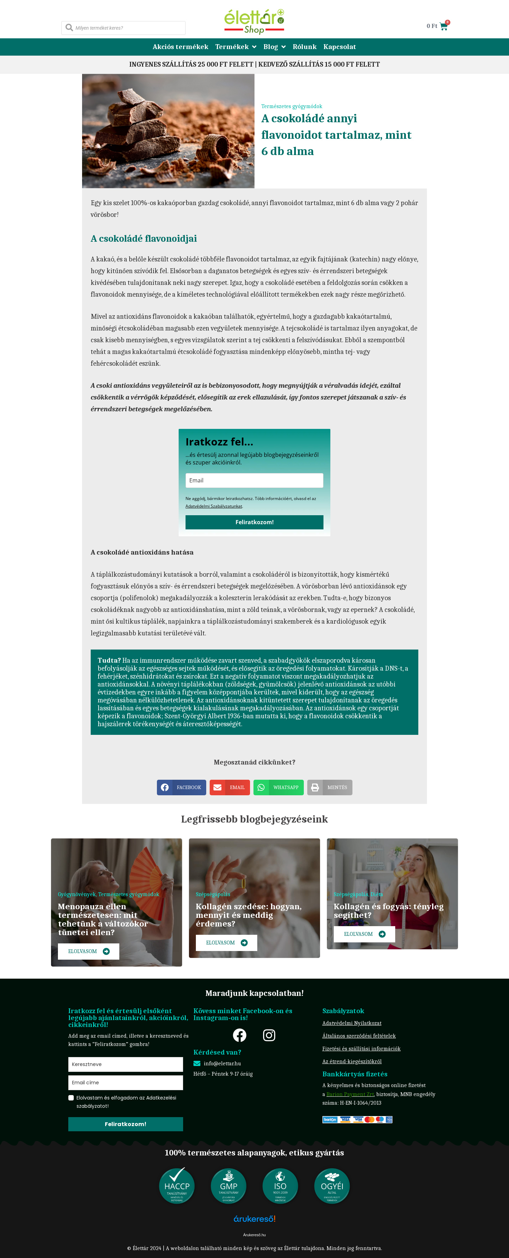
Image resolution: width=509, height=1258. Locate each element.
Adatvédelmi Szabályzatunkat (214, 506)
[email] (254, 480)
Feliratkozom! (255, 522)
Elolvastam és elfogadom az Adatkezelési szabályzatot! (126, 1102)
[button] (182, 787)
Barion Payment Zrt (350, 1094)
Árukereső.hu (254, 1235)
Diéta (377, 894)
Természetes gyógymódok (291, 106)
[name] (125, 1064)
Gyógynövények (77, 894)
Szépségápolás (213, 894)
